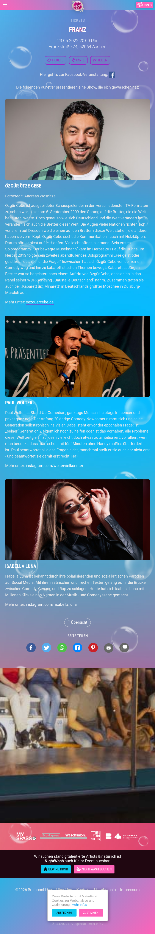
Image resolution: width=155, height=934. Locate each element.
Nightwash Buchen (94, 869)
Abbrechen (64, 912)
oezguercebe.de (40, 302)
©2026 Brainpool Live (33, 889)
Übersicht (77, 622)
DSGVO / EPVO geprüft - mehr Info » (77, 924)
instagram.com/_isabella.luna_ (52, 604)
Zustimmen (91, 912)
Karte (78, 60)
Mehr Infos (79, 904)
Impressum (130, 889)
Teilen (100, 60)
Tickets (77, 20)
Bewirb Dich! (56, 869)
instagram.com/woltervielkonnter (54, 465)
